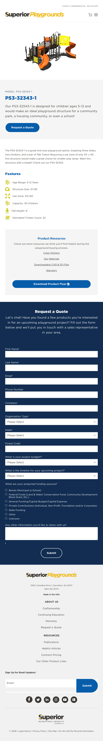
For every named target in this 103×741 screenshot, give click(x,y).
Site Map (52, 731)
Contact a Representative (73, 6)
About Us (51, 602)
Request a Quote (51, 627)
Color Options (51, 252)
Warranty (51, 270)
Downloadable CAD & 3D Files (51, 264)
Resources (51, 635)
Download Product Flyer (51, 284)
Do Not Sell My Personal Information (76, 731)
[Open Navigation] (96, 15)
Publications (51, 642)
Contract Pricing (51, 654)
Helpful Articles (51, 648)
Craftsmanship (51, 608)
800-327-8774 (92, 6)
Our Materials (51, 258)
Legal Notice (25, 731)
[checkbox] (51, 504)
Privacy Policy (39, 731)
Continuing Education (51, 614)
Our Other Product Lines (51, 661)
